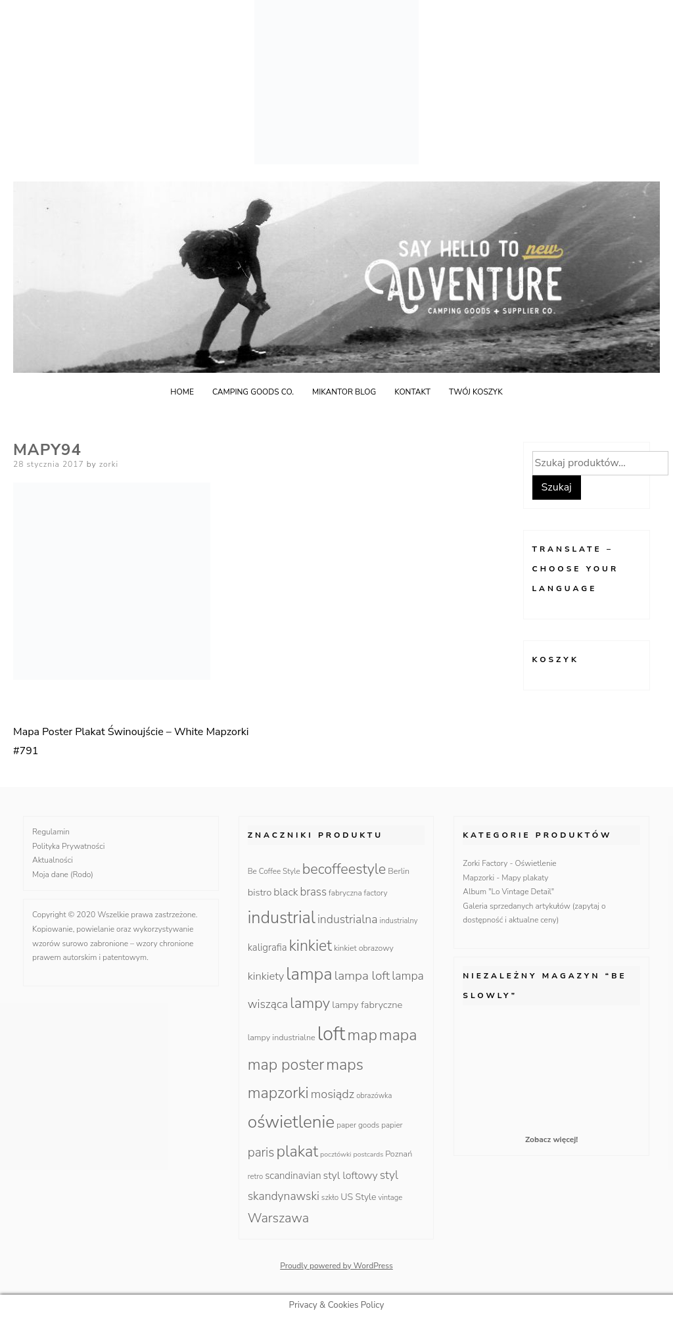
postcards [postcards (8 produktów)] (369, 1154)
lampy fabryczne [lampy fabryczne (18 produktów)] (367, 1004)
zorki (109, 464)
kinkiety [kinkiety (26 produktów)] (266, 976)
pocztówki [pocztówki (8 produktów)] (335, 1154)
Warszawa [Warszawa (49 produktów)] (278, 1218)
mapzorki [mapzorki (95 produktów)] (278, 1092)
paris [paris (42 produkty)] (261, 1152)
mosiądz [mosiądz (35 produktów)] (332, 1094)
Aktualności (52, 860)
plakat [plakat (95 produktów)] (297, 1151)
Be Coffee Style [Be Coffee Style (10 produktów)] (274, 871)
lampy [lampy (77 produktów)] (310, 1003)
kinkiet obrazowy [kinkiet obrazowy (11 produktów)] (364, 948)
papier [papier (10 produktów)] (392, 1125)
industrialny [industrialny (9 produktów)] (399, 921)
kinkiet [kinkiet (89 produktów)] (310, 946)
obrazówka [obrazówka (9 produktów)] (374, 1096)
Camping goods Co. (253, 392)
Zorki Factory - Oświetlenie (509, 863)
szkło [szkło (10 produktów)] (329, 1197)
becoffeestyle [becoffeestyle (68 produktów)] (344, 869)
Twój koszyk (476, 392)
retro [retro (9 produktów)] (255, 1177)
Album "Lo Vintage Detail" (508, 891)
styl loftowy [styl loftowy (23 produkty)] (350, 1175)
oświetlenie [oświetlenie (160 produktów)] (291, 1122)
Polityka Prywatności (68, 846)
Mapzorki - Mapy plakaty (505, 878)
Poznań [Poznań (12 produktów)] (398, 1153)
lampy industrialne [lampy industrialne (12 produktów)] (281, 1037)
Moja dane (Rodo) (62, 874)
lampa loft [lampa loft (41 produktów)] (362, 975)
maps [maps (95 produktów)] (344, 1064)
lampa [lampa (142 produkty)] (309, 974)
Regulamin (51, 831)
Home (182, 392)
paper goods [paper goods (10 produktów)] (357, 1125)
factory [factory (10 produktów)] (376, 893)
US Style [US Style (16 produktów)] (358, 1197)
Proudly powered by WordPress (336, 1265)
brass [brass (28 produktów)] (313, 891)
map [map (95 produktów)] (362, 1034)
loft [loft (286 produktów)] (331, 1033)
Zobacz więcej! (551, 1139)
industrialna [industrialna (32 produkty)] (347, 919)
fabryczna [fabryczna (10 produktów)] (345, 893)
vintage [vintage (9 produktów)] (391, 1198)
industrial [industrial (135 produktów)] (281, 917)
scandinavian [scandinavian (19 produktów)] (293, 1175)
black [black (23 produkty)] (285, 892)
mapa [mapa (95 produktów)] (398, 1034)
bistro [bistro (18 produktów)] (260, 892)
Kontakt (412, 392)
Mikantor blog (344, 392)
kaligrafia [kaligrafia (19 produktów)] (267, 947)
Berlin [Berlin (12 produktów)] (398, 870)
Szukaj (557, 487)
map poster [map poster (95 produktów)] (286, 1064)
